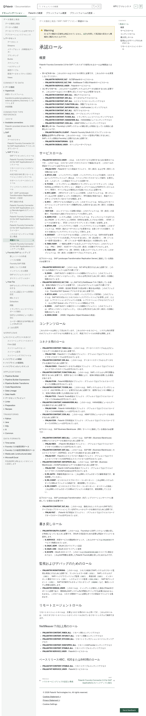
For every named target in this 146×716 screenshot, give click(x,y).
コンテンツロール (127, 34)
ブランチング (13, 55)
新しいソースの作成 (18, 256)
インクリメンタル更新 (19, 271)
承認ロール (14, 240)
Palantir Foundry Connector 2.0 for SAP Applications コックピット (22, 219)
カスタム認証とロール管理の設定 (22, 293)
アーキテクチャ (14, 140)
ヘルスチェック (14, 66)
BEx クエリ (14, 298)
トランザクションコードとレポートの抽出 (22, 310)
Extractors (14, 302)
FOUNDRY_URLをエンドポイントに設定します (19, 462)
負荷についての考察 (18, 267)
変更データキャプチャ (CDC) (20, 74)
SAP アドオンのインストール (22, 156)
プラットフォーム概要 (56, 13)
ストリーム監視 (14, 352)
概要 (9, 136)
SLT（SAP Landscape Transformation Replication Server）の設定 (21, 195)
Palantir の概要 (35, 13)
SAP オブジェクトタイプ (20, 275)
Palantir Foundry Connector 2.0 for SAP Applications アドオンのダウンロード (21, 146)
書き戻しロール (126, 37)
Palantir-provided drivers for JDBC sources (19, 127)
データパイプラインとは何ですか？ (19, 31)
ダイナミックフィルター (20, 278)
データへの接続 (11, 27)
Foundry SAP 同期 (17, 264)
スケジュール (13, 63)
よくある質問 (13, 327)
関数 (11, 305)
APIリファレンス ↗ (122, 6)
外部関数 (9, 107)
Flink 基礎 (12, 344)
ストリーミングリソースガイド (20, 341)
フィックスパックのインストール (22, 188)
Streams (11, 46)
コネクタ (9, 119)
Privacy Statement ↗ (51, 700)
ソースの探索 (15, 260)
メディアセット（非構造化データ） (20, 50)
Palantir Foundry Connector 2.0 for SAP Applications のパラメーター (22, 227)
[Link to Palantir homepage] (8, 6)
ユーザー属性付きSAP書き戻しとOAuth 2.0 (22, 323)
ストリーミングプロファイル (19, 355)
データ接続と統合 (12, 24)
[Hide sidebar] (33, 19)
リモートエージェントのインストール (22, 169)
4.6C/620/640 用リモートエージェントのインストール (22, 176)
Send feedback (129, 710)
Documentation (22, 7)
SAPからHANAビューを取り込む (22, 316)
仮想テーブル (13, 70)
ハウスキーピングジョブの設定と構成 (22, 235)
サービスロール (126, 31)
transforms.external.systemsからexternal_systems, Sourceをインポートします (19, 100)
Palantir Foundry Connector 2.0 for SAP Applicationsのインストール (22, 162)
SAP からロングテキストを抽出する (22, 287)
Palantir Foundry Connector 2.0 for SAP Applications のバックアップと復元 (22, 246)
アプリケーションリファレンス (18, 35)
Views (10, 77)
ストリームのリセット (17, 348)
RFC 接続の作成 (16, 202)
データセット (13, 42)
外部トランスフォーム (14, 94)
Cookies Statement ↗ (52, 697)
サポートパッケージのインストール (22, 182)
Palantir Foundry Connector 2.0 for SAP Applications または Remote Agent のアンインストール (22, 209)
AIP (84, 34)
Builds (10, 59)
